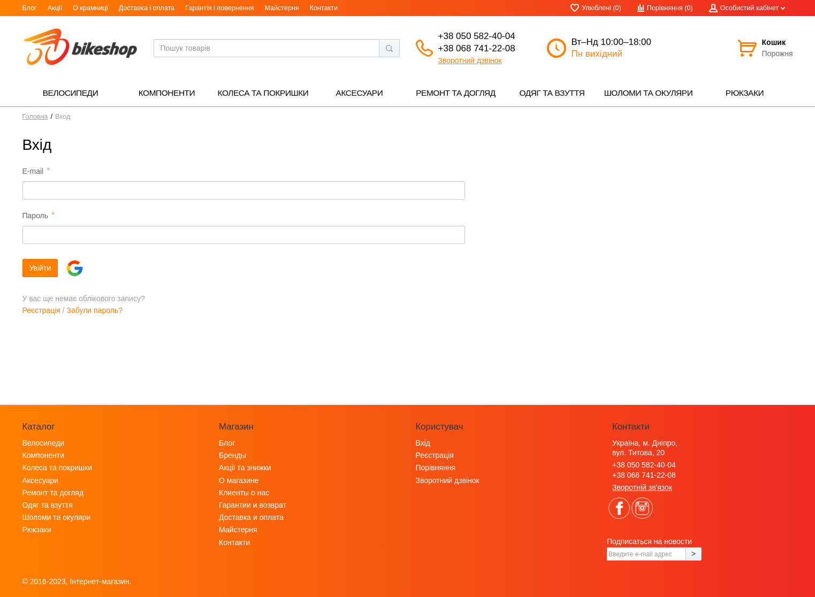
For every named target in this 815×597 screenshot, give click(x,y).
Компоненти (43, 455)
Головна (35, 116)
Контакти (324, 8)
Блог (29, 8)
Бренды (232, 455)
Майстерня (281, 8)
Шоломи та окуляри (56, 517)
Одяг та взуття (47, 505)
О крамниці (90, 8)
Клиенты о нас (244, 492)
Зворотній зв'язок (642, 487)
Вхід (423, 443)
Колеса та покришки (57, 467)
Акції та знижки (245, 467)
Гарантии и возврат (252, 505)
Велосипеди (43, 443)
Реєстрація (41, 310)
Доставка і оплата (146, 8)
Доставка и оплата (251, 517)
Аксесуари (40, 480)
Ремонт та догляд (53, 492)
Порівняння (436, 467)
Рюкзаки (36, 529)
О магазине (238, 480)
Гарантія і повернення (219, 8)
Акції (55, 8)
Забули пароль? (95, 310)
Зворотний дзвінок (470, 60)
